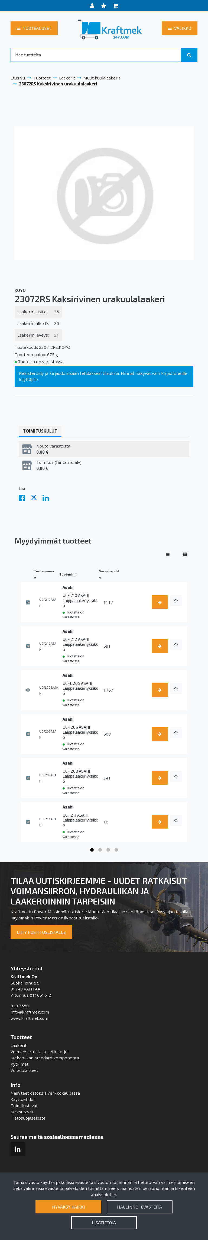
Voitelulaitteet (24, 1070)
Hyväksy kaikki (68, 1206)
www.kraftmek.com (29, 1018)
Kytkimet (19, 1064)
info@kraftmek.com (30, 1012)
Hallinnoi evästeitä (139, 1206)
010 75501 (21, 1005)
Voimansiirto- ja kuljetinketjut (40, 1051)
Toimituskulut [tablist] (40, 431)
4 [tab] (116, 850)
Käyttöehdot (23, 1099)
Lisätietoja (104, 1222)
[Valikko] (179, 28)
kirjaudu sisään (64, 373)
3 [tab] (108, 850)
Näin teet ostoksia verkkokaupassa (45, 1093)
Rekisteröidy (31, 373)
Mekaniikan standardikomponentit (45, 1057)
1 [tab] (92, 850)
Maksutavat (22, 1111)
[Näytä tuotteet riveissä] (168, 554)
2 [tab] (100, 850)
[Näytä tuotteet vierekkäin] (185, 554)
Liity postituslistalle (41, 932)
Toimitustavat (24, 1105)
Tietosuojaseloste (28, 1118)
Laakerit (19, 1045)
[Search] (96, 55)
